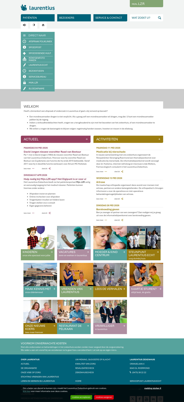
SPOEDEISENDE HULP (37, 53)
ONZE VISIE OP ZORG (31, 372)
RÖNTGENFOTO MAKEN (34, 59)
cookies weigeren (104, 397)
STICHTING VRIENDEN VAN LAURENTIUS (40, 376)
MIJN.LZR (30, 82)
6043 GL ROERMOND (140, 368)
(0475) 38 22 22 (138, 372)
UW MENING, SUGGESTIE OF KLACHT (92, 359)
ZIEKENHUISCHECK (84, 372)
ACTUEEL (56, 139)
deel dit (46, 168)
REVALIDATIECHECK (84, 368)
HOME (78, 381)
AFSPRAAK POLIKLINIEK (37, 41)
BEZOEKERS (66, 18)
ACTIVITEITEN (128, 139)
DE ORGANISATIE (29, 368)
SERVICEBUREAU (34, 77)
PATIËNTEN (30, 18)
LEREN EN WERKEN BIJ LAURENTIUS (38, 381)
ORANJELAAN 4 (137, 364)
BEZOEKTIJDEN (33, 71)
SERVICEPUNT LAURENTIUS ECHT (145, 381)
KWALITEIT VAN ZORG (85, 364)
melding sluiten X (152, 388)
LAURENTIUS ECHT (35, 65)
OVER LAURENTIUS (30, 359)
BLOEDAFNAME (33, 89)
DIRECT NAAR (34, 35)
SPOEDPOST (32, 47)
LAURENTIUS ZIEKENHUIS (142, 359)
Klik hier (26, 391)
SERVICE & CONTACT (108, 18)
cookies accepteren (81, 397)
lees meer (29, 168)
